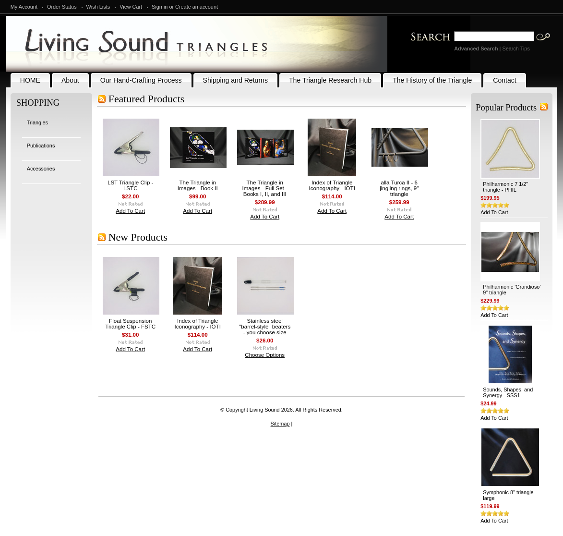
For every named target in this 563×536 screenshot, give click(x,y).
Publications (41, 145)
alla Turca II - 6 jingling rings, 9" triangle (399, 188)
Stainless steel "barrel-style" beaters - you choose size (264, 326)
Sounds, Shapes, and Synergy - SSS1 (508, 392)
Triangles (37, 122)
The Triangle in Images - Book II (198, 185)
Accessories (41, 168)
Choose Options (265, 355)
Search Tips (515, 48)
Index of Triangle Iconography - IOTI (332, 185)
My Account (24, 7)
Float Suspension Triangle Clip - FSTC (130, 323)
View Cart (131, 7)
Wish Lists (98, 7)
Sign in (160, 7)
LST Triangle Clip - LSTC (130, 185)
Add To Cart (130, 211)
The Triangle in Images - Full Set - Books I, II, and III (264, 188)
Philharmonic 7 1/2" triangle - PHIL (505, 187)
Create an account (196, 7)
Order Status (62, 7)
